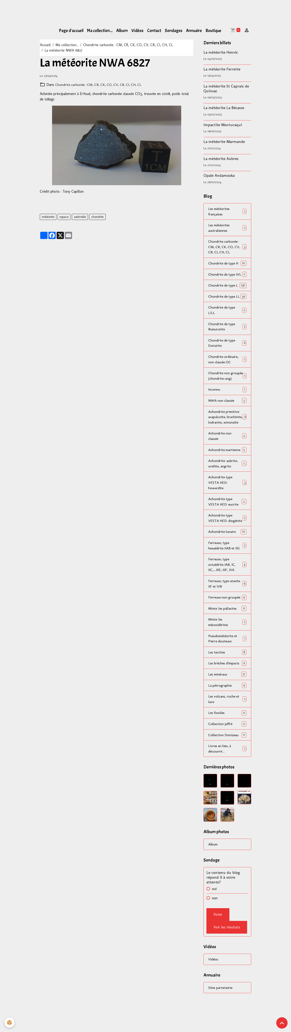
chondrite (97, 217)
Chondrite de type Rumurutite (227, 339)
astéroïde (80, 217)
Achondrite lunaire (227, 562)
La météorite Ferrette (221, 69)
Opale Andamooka (219, 175)
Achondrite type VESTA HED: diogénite (227, 545)
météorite (48, 217)
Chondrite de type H (227, 264)
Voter (217, 953)
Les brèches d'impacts (227, 700)
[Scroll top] (282, 1023)
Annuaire (194, 30)
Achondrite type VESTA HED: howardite (227, 507)
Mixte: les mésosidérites (227, 659)
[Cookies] (10, 1022)
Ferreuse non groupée (227, 631)
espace (64, 217)
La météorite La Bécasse (223, 107)
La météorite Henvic (220, 52)
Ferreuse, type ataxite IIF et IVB (227, 615)
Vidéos (137, 30)
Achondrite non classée (227, 460)
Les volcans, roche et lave (227, 737)
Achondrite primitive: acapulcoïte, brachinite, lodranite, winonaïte (227, 438)
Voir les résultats (226, 966)
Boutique (213, 30)
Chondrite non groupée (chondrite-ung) (227, 391)
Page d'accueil (71, 30)
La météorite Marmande (224, 141)
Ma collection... (100, 30)
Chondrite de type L (227, 291)
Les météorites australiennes (227, 228)
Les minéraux (227, 712)
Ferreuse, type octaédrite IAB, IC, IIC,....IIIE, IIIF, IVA (227, 595)
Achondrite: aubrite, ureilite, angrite (227, 488)
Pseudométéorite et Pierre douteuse (227, 676)
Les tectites (227, 689)
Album (122, 30)
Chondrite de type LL (227, 305)
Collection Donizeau (227, 773)
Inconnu (227, 407)
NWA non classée (227, 418)
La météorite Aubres (220, 158)
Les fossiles (227, 750)
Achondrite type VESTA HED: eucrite (227, 526)
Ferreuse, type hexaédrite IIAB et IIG (227, 576)
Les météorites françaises (227, 211)
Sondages (173, 30)
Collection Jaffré (227, 762)
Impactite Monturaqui (222, 124)
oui (214, 927)
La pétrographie (227, 723)
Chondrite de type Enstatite (227, 355)
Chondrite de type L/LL (227, 322)
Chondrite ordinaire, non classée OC (227, 372)
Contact (154, 30)
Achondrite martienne (227, 474)
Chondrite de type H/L (227, 278)
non (215, 937)
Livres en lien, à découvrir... (227, 787)
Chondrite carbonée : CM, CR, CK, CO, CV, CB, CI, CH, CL (128, 45)
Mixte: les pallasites (227, 645)
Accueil (45, 45)
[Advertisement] (83, 10)
